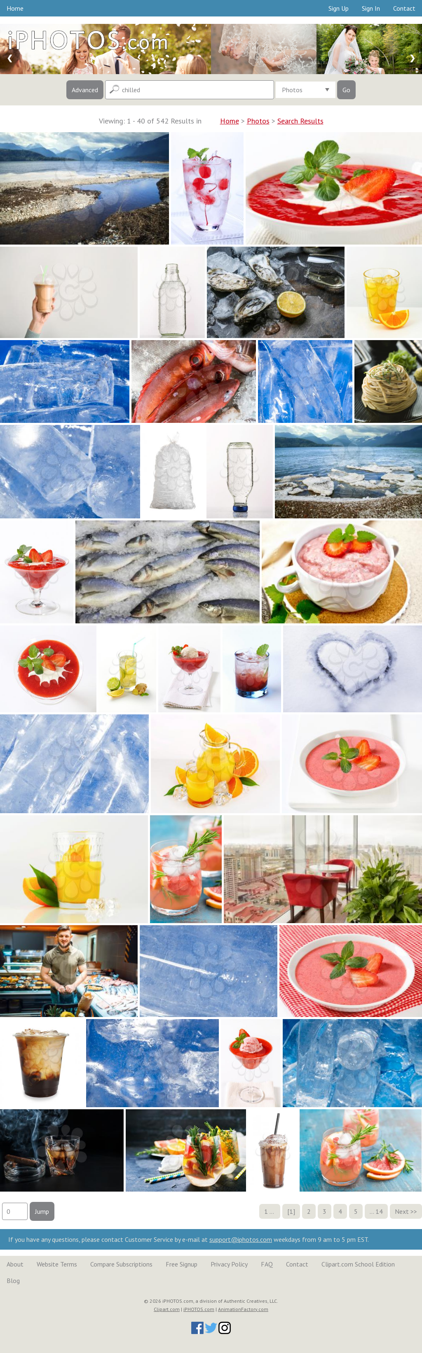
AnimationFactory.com (243, 1309)
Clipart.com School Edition (358, 1264)
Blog (13, 1280)
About (15, 1264)
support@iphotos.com (240, 1239)
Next (402, 1211)
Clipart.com (167, 1309)
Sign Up (338, 8)
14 (379, 1211)
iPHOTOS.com (198, 1309)
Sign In (371, 8)
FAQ (267, 1264)
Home (15, 8)
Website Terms (57, 1264)
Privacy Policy (229, 1264)
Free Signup (181, 1264)
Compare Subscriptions (121, 1264)
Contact (404, 8)
